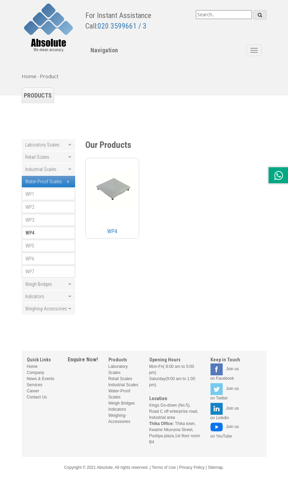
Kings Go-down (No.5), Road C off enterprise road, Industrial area (174, 411)
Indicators (34, 296)
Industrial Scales (40, 169)
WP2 (30, 207)
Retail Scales (37, 157)
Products (38, 95)
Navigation (104, 50)
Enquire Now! (83, 359)
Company (35, 372)
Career (33, 391)
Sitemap (215, 467)
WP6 (30, 258)
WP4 (30, 233)
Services (35, 384)
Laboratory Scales (42, 145)
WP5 (30, 246)
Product (49, 76)
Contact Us (37, 397)
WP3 (30, 220)
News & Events (40, 378)
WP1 (30, 194)
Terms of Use (164, 467)
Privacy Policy (192, 467)
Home (29, 76)
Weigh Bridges (38, 284)
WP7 (30, 271)
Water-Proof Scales (43, 181)
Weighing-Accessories (46, 308)
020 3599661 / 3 (122, 26)
